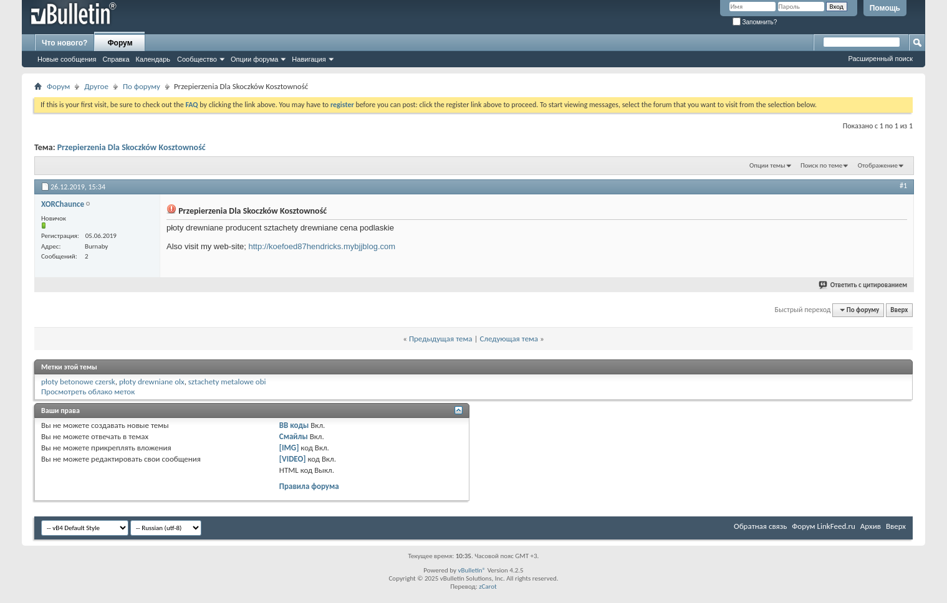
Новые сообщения (66, 59)
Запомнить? (755, 22)
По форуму (141, 86)
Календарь (153, 59)
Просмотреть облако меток (88, 391)
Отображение (878, 165)
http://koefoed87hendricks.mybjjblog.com (321, 246)
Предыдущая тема (441, 338)
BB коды (294, 425)
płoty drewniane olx (152, 381)
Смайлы (293, 436)
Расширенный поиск (880, 58)
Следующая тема (508, 338)
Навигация (308, 59)
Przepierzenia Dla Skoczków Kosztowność (131, 147)
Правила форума (309, 486)
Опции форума (254, 59)
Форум (119, 43)
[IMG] (289, 447)
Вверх (899, 310)
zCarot (488, 586)
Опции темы (767, 165)
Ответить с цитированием (863, 285)
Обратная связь (760, 526)
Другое (96, 86)
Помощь (885, 8)
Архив (870, 526)
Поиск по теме (821, 165)
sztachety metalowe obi (227, 381)
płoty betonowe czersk (78, 381)
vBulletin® (472, 570)
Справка (115, 59)
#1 (903, 185)
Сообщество (197, 59)
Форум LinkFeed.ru (823, 526)
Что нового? (64, 43)
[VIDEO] (292, 458)
